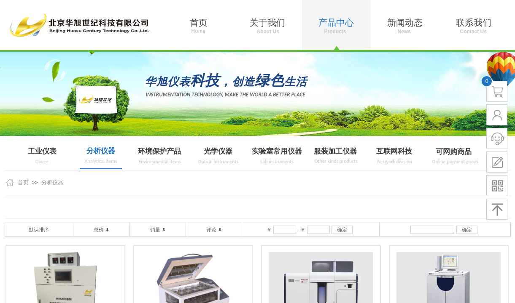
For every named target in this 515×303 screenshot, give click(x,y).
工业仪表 (42, 151)
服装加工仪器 (335, 151)
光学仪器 (218, 151)
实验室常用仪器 (277, 151)
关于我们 (267, 23)
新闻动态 (405, 23)
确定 (342, 230)
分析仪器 (100, 151)
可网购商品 (454, 152)
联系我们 (473, 23)
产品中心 (336, 23)
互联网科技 (394, 151)
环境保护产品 (159, 151)
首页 (23, 182)
